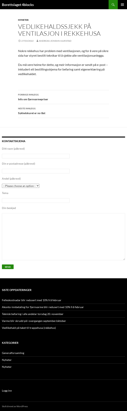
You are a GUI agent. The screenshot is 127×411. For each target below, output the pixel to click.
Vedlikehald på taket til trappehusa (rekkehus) (29, 327)
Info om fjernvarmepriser (63, 96)
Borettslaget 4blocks (18, 4)
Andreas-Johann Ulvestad (55, 40)
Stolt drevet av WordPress (15, 406)
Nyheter (23, 19)
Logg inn (7, 390)
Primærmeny (122, 4)
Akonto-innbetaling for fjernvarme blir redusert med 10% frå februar (43, 307)
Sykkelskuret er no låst (63, 110)
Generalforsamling (13, 353)
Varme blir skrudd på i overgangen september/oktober (34, 320)
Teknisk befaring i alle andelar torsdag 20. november (33, 314)
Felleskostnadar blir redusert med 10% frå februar (31, 300)
